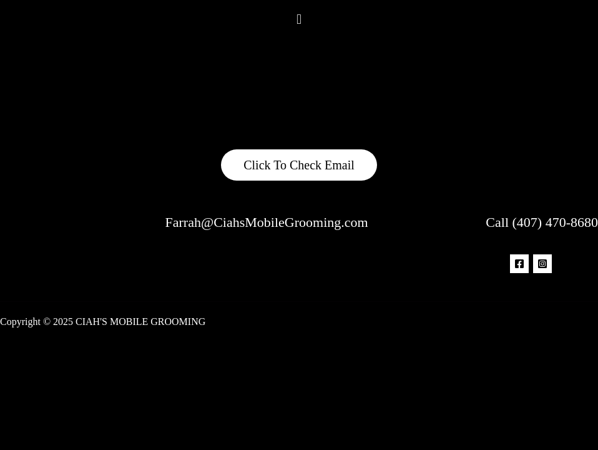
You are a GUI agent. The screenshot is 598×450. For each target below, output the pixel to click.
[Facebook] (519, 263)
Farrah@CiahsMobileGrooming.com (266, 222)
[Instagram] (542, 263)
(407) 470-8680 (555, 222)
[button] (299, 18)
